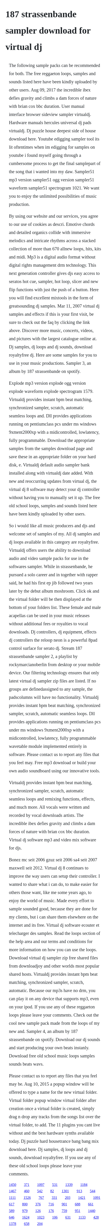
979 (25, 1211)
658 (26, 1224)
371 (26, 1185)
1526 (27, 1197)
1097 (40, 1185)
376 (38, 1204)
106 (55, 1217)
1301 (65, 1191)
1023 (40, 1217)
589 (11, 1211)
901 (64, 1204)
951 (77, 1211)
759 (64, 1211)
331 (54, 1197)
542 (39, 1191)
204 (39, 1224)
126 (38, 1211)
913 (79, 1191)
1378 (12, 1224)
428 (96, 1217)
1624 (25, 1217)
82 (52, 1191)
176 (51, 1211)
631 (68, 1217)
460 (26, 1191)
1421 (81, 1197)
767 (41, 1197)
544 (92, 1191)
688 (77, 1204)
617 (11, 1204)
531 (55, 1185)
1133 (81, 1217)
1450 (12, 1185)
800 (25, 1204)
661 (90, 1204)
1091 (96, 1197)
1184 (83, 1185)
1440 (91, 1211)
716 (51, 1204)
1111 (12, 1197)
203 (67, 1197)
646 (11, 1217)
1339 (68, 1185)
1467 (12, 1191)
